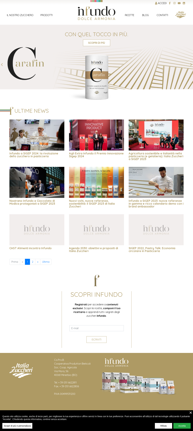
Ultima (45, 261)
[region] (96, 420)
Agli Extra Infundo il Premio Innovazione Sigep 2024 (96, 155)
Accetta (182, 426)
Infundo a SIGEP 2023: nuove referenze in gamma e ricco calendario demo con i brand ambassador (156, 203)
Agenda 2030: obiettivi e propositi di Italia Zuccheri (93, 249)
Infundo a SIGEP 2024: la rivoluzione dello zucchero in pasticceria (33, 155)
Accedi (160, 3)
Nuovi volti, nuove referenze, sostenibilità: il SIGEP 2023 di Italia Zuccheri (92, 203)
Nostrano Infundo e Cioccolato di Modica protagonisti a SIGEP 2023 (32, 202)
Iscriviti (96, 339)
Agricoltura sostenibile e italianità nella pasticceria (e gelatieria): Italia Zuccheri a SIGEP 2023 (156, 156)
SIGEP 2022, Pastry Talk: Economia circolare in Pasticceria (152, 249)
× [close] (190, 412)
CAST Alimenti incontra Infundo (30, 248)
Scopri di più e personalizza (17, 426)
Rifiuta (163, 426)
